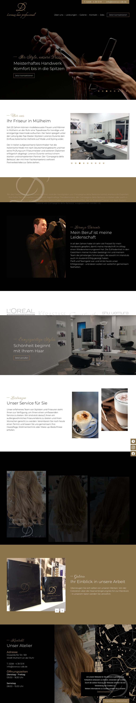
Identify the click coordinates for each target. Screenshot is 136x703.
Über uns (58, 15)
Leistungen (71, 15)
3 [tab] (107, 91)
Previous (57, 611)
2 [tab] (103, 91)
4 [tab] (111, 91)
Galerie (83, 15)
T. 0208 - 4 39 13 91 (93, 2)
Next (62, 611)
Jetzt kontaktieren (118, 15)
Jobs (102, 15)
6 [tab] (119, 91)
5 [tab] (115, 91)
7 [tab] (123, 91)
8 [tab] (127, 91)
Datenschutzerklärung (105, 691)
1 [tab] (99, 91)
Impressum (110, 701)
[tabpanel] (68, 56)
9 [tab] (104, 164)
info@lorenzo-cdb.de (116, 2)
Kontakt (93, 15)
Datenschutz (121, 701)
